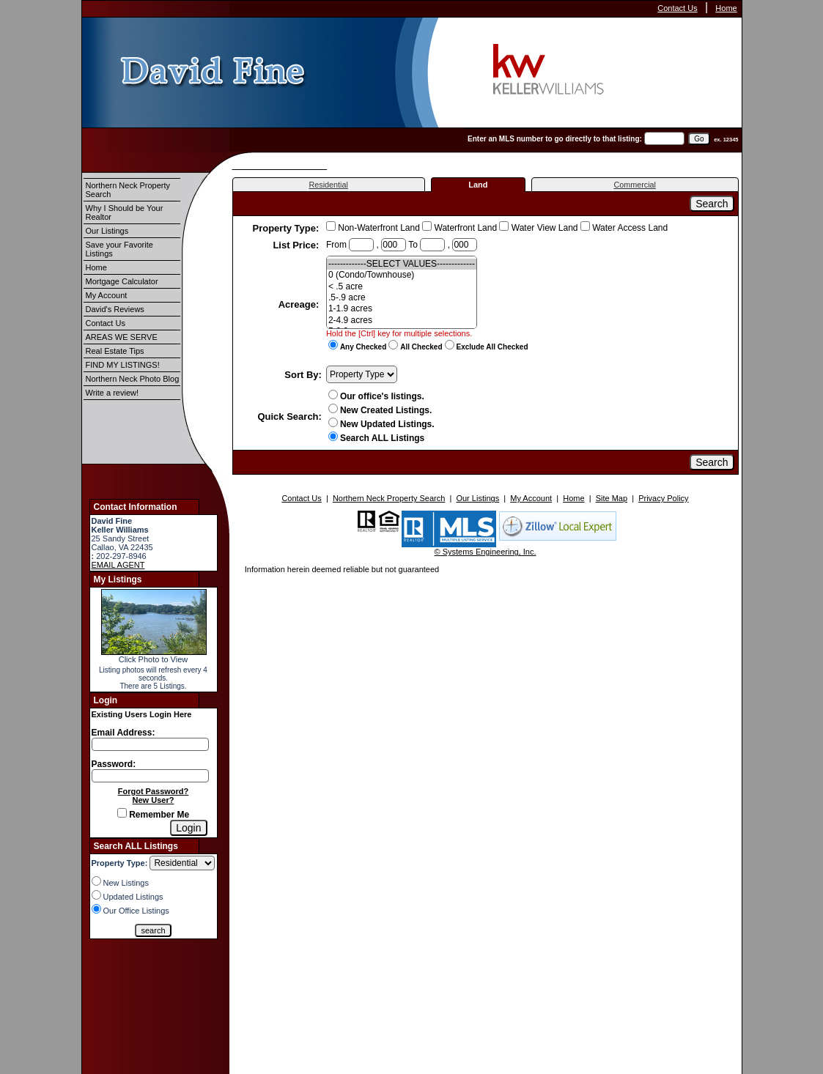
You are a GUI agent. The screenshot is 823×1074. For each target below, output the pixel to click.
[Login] (188, 828)
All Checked (421, 347)
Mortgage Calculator (122, 281)
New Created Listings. (380, 410)
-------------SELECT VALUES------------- (401, 264)
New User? (153, 800)
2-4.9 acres (401, 320)
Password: (114, 764)
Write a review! (112, 392)
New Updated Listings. (381, 424)
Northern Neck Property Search (128, 190)
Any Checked (363, 347)
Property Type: (287, 228)
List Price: (297, 245)
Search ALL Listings (376, 438)
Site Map (611, 498)
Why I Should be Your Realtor (124, 212)
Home (726, 8)
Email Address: (123, 732)
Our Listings (107, 230)
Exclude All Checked (492, 347)
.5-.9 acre (401, 297)
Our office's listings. (376, 396)
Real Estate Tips (115, 351)
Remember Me (153, 815)
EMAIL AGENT (118, 564)
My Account (107, 295)
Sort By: (303, 374)
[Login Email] (150, 744)
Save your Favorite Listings (119, 249)
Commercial (634, 184)
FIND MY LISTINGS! (123, 364)
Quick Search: (289, 416)
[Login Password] (150, 775)
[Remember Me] (122, 813)
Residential (328, 184)
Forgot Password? (153, 791)
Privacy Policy (663, 498)
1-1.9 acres (401, 308)
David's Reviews (115, 309)
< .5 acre (401, 286)
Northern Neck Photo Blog (133, 378)
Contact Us (677, 8)
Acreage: (300, 304)
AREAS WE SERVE (122, 337)
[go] (698, 139)
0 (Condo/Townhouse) (401, 275)
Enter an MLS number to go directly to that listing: (555, 139)
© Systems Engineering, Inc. (485, 551)
